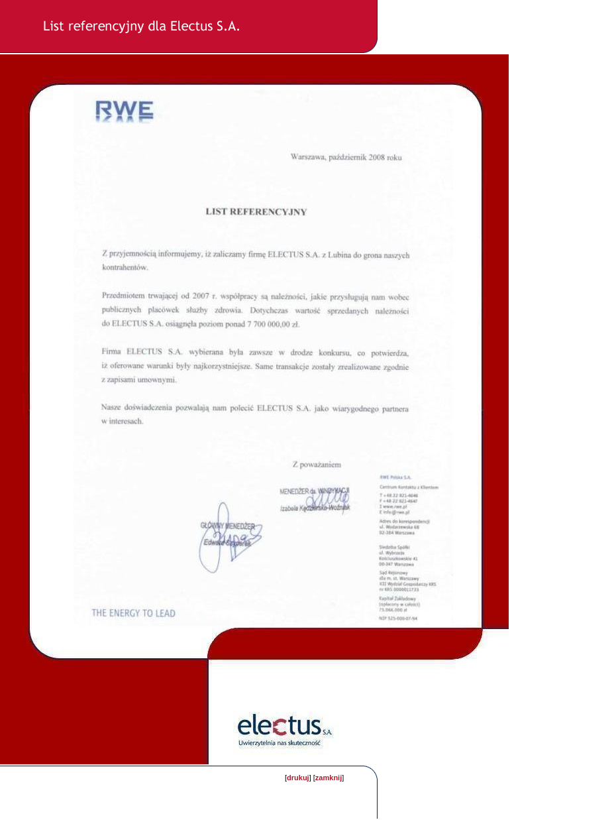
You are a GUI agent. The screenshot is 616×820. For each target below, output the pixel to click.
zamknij (328, 778)
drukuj (298, 778)
